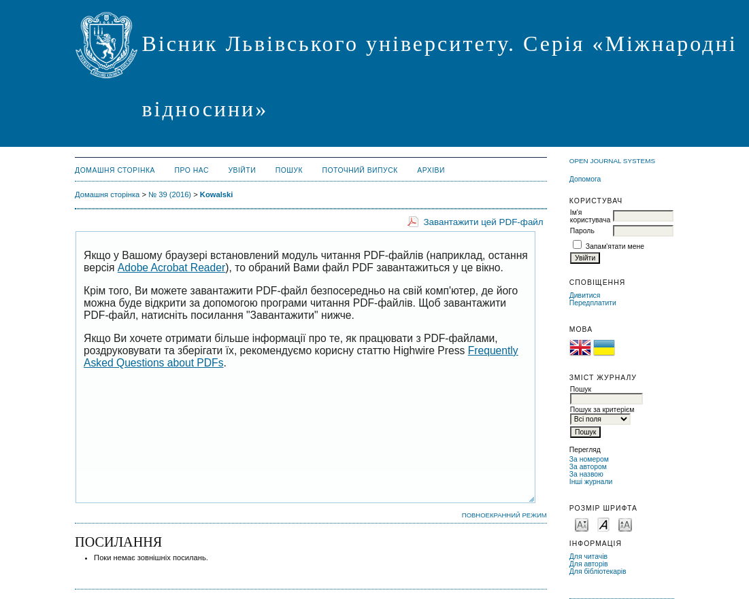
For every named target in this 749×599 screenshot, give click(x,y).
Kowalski (216, 194)
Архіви (431, 170)
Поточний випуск (359, 170)
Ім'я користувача (590, 216)
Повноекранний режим (504, 515)
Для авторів (588, 564)
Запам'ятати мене (615, 246)
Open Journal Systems (612, 161)
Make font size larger (625, 524)
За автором (588, 466)
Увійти (242, 170)
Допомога (585, 179)
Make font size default (603, 524)
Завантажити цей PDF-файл (483, 222)
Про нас (191, 170)
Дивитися (585, 295)
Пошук (289, 170)
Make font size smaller (581, 524)
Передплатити (592, 303)
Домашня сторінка (115, 170)
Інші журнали (590, 481)
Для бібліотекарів (598, 571)
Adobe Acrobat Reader (171, 267)
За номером (589, 459)
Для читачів (588, 556)
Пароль (582, 231)
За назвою (586, 474)
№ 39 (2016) (169, 194)
